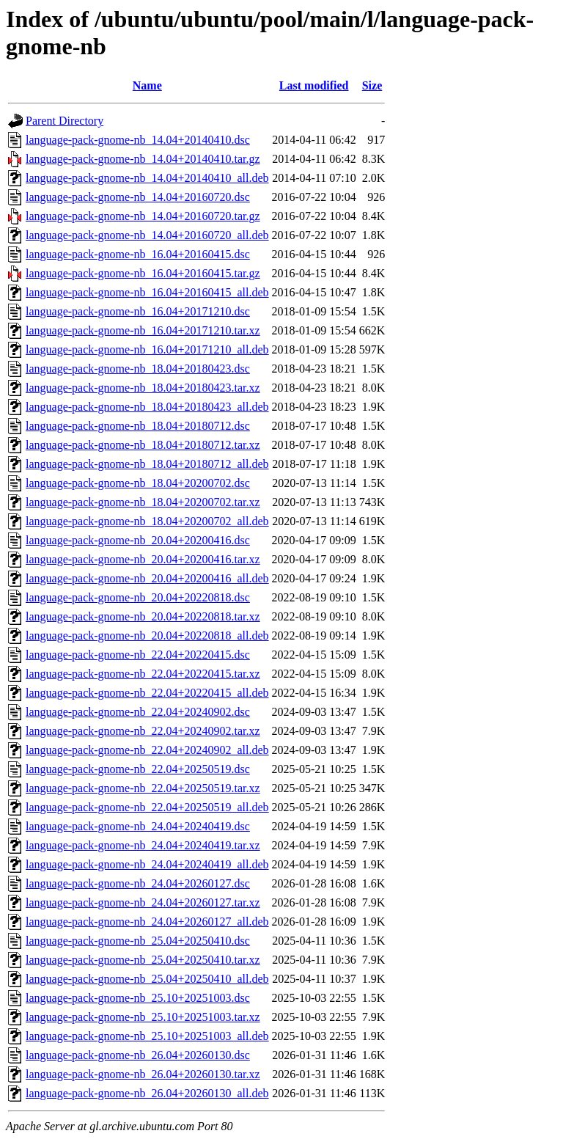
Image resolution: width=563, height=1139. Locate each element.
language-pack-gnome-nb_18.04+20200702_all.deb (147, 521)
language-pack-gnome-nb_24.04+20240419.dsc (138, 826)
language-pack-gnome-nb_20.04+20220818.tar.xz (143, 616)
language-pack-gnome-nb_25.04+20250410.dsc (138, 940)
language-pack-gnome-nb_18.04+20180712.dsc (138, 426)
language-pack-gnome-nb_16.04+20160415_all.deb (147, 292)
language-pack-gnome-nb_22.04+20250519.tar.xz (143, 788)
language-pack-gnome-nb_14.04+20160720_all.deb (147, 235)
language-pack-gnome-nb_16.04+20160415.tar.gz (143, 273)
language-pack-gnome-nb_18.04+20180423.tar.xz (143, 387)
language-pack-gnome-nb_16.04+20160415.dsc (138, 254)
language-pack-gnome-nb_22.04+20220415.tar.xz (143, 673)
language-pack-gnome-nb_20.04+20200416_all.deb (147, 578)
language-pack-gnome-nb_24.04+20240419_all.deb (147, 864)
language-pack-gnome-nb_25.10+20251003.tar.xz (143, 1017)
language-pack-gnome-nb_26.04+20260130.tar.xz (143, 1074)
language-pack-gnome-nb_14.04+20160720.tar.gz (143, 216)
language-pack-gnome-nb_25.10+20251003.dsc (138, 998)
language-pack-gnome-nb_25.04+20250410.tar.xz (143, 959)
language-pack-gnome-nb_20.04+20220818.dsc (138, 597)
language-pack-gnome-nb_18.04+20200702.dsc (138, 483)
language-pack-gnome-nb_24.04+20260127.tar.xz (143, 902)
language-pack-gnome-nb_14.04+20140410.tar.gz (143, 159)
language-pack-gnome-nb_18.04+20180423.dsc (138, 368)
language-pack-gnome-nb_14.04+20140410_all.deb (147, 178)
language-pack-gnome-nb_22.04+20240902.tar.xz (143, 731)
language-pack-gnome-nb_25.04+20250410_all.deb (147, 979)
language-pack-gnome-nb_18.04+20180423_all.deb (147, 406)
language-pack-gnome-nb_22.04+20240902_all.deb (147, 750)
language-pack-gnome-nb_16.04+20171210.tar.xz (143, 330)
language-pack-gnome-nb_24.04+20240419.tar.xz (143, 845)
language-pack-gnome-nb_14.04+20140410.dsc (138, 139)
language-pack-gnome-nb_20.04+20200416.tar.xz (143, 559)
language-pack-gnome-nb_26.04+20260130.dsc (138, 1055)
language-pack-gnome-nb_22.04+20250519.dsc (138, 769)
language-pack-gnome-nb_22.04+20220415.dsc (138, 654)
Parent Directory (64, 120)
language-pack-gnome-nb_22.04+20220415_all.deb (147, 692)
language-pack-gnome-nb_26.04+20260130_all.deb (147, 1093)
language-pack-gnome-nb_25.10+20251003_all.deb (147, 1036)
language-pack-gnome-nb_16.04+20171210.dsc (138, 311)
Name (147, 85)
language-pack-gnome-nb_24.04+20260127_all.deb (147, 921)
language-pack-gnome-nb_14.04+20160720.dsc (138, 197)
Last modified (314, 85)
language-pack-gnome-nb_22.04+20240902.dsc (138, 712)
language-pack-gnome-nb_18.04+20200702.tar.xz (143, 502)
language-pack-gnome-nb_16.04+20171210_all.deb (147, 349)
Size (372, 85)
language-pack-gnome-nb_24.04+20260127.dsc (138, 883)
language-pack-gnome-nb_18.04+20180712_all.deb (147, 464)
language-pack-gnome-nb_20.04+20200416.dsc (138, 540)
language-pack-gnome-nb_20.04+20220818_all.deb (147, 635)
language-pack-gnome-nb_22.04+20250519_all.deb (147, 807)
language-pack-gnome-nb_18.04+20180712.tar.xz (143, 445)
